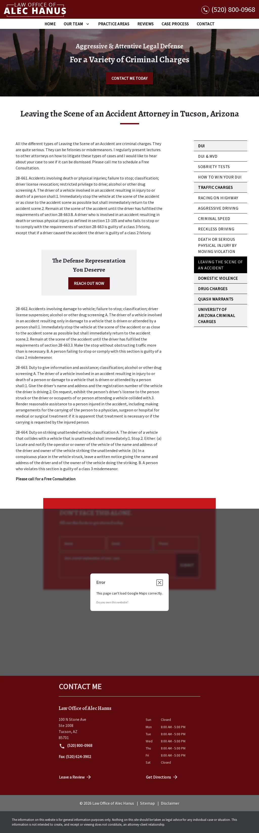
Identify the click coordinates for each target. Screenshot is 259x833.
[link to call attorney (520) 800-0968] (228, 9)
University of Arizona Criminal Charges (216, 315)
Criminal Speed (214, 218)
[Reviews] (145, 24)
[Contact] (206, 24)
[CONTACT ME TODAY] (129, 78)
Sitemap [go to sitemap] (147, 803)
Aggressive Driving (218, 208)
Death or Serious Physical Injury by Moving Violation (217, 245)
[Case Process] (175, 24)
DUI (201, 145)
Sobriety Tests (214, 166)
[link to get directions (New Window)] (98, 728)
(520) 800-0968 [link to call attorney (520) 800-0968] (75, 746)
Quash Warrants (215, 299)
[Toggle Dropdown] (87, 24)
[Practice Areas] (113, 24)
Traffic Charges (215, 187)
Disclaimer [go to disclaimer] (170, 803)
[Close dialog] (160, 583)
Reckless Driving (216, 228)
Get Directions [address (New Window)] (162, 777)
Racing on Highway (218, 197)
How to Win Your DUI (220, 177)
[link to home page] (35, 9)
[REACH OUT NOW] (89, 283)
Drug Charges (213, 288)
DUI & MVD (208, 156)
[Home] (50, 24)
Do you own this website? (112, 602)
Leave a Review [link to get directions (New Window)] (75, 777)
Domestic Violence (218, 278)
